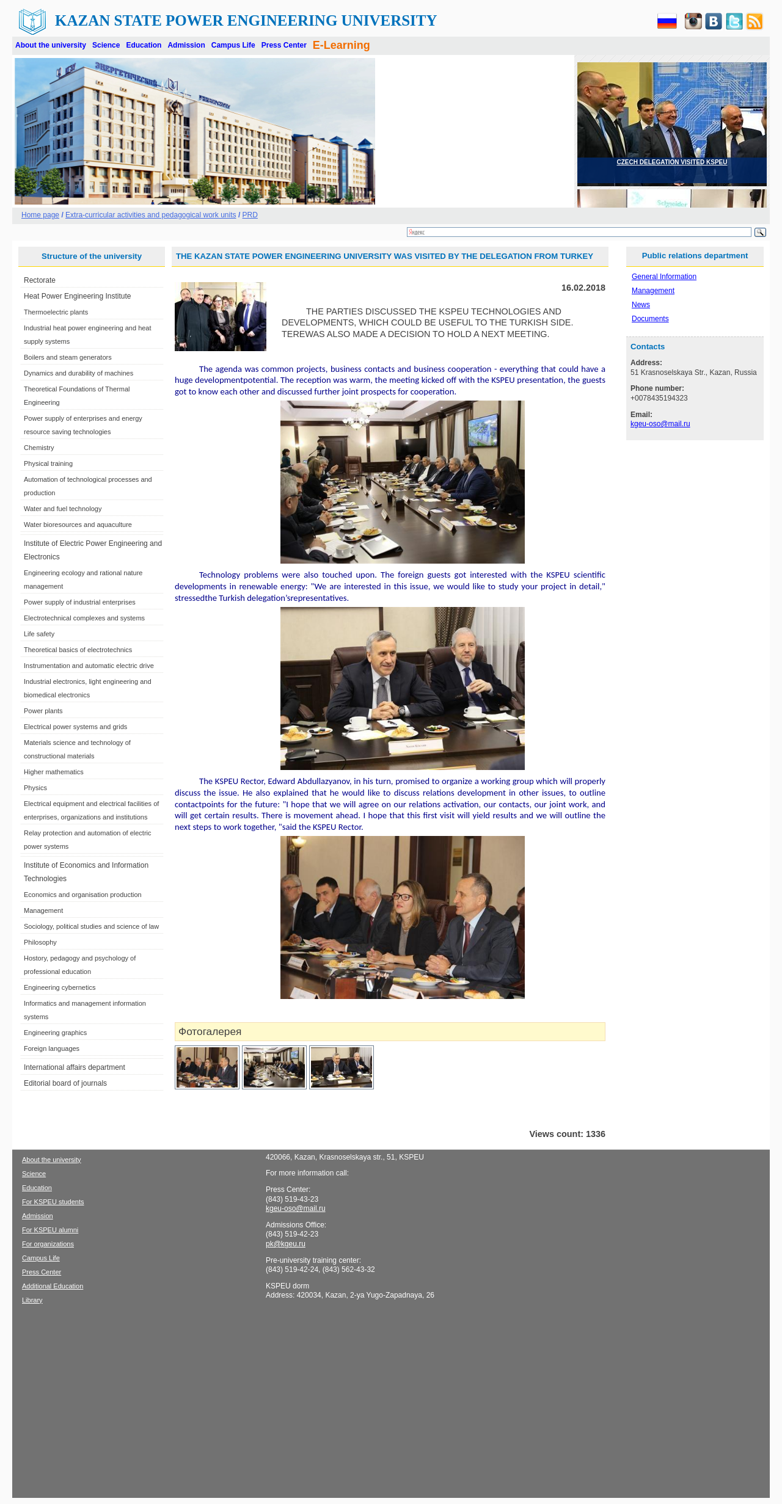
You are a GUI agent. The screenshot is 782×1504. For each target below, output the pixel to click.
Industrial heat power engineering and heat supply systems (88, 334)
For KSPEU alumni (50, 1229)
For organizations (48, 1244)
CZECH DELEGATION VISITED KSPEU (672, 162)
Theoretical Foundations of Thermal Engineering (77, 395)
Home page (40, 215)
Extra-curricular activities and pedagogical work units (150, 215)
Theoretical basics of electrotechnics (78, 649)
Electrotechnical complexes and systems (84, 618)
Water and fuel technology (62, 508)
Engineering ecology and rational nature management (83, 579)
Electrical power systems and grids (75, 726)
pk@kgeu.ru (285, 1244)
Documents (650, 318)
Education (143, 45)
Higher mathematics (54, 772)
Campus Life (233, 45)
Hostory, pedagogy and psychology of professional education (80, 964)
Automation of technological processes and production (88, 486)
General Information (664, 276)
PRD (250, 215)
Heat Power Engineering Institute (77, 296)
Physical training (48, 463)
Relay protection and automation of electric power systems (88, 839)
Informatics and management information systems (85, 1010)
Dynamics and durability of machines (78, 373)
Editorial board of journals (65, 1083)
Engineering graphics (55, 1032)
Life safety (39, 634)
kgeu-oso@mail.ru (660, 424)
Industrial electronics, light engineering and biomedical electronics (88, 688)
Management (43, 910)
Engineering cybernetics (59, 987)
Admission (186, 45)
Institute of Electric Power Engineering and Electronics (93, 550)
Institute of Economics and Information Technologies (86, 872)
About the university (50, 45)
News (641, 304)
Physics (35, 787)
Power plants (43, 710)
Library (32, 1300)
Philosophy (40, 942)
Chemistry (39, 447)
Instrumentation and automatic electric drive (89, 665)
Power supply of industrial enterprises (80, 602)
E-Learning (341, 45)
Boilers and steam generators (68, 357)
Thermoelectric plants (56, 312)
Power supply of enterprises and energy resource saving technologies (83, 425)
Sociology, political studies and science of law (91, 926)
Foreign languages (51, 1048)
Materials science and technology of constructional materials (77, 749)
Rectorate (40, 280)
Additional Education (52, 1286)
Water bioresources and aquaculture (78, 524)
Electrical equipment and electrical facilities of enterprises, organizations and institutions (91, 810)
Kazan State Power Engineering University (246, 20)
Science (106, 45)
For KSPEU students (53, 1201)
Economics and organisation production (83, 894)
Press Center (284, 45)
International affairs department (74, 1067)
